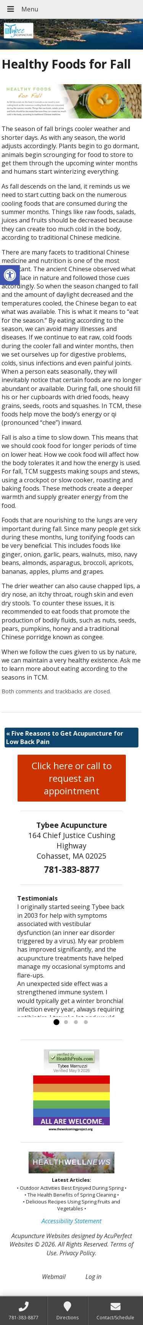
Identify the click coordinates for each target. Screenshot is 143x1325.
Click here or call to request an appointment (72, 778)
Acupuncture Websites (40, 1236)
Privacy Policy (77, 1253)
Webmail (54, 1276)
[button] (10, 275)
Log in (93, 1276)
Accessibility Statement (71, 1221)
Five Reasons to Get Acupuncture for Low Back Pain (64, 737)
